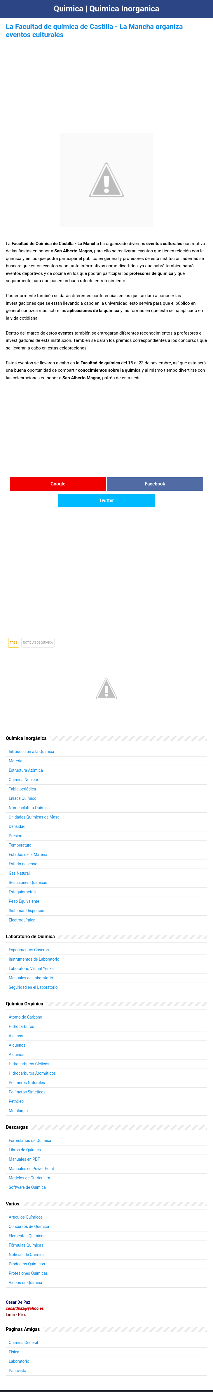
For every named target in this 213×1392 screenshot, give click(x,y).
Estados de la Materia (28, 837)
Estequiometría (22, 875)
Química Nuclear (24, 762)
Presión (15, 818)
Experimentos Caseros (29, 933)
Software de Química (28, 1170)
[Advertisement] (106, 81)
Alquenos (17, 1028)
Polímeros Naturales (27, 1065)
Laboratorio (19, 1344)
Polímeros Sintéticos (27, 1075)
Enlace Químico (23, 781)
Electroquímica (22, 903)
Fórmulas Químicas (26, 1228)
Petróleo (16, 1084)
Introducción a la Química (32, 734)
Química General (24, 1325)
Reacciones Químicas (28, 865)
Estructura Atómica (26, 753)
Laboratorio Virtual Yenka (32, 951)
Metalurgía (18, 1093)
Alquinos (17, 1037)
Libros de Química (25, 1133)
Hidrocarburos (22, 1009)
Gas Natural (19, 856)
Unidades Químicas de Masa (34, 800)
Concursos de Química (29, 1209)
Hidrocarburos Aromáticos (33, 1056)
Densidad (17, 809)
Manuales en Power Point (32, 1151)
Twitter (173, 484)
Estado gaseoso (23, 847)
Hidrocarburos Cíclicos (29, 1047)
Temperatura (20, 828)
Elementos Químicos (27, 1219)
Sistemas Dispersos (27, 893)
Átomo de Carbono (26, 1000)
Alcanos (16, 1019)
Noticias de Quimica (38, 626)
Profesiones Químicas (29, 1256)
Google (39, 484)
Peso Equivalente (24, 884)
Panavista (18, 1353)
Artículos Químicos (26, 1200)
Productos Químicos (27, 1247)
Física (14, 1335)
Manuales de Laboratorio (31, 961)
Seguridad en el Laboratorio (34, 970)
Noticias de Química (27, 1237)
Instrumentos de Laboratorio (34, 942)
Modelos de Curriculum (30, 1161)
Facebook (106, 484)
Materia (16, 744)
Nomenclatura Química (29, 790)
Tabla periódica (22, 772)
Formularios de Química (30, 1123)
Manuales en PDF (25, 1142)
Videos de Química (26, 1265)
